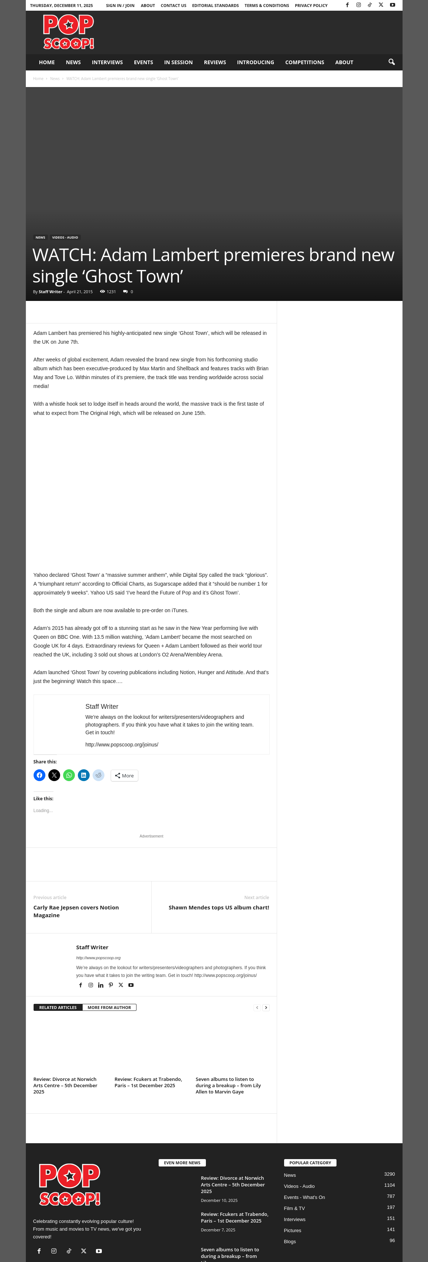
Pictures (292, 1230)
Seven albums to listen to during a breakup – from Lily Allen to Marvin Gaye (228, 1085)
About (148, 5)
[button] (391, 62)
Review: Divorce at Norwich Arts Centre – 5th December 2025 (65, 1085)
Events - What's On (304, 1197)
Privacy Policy (311, 5)
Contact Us (173, 5)
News (73, 62)
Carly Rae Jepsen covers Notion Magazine (76, 911)
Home (47, 62)
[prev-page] (257, 1008)
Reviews (215, 62)
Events (143, 62)
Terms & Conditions (267, 5)
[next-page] (266, 1008)
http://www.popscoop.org (98, 958)
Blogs (290, 1241)
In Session (178, 62)
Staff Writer (50, 291)
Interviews (107, 62)
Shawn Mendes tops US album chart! (219, 907)
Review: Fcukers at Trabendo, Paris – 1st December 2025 (148, 1082)
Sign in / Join (120, 5)
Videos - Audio (65, 237)
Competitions (304, 62)
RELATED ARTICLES (58, 1007)
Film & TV (294, 1208)
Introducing (256, 62)
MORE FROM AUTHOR (109, 1007)
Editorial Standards (215, 5)
